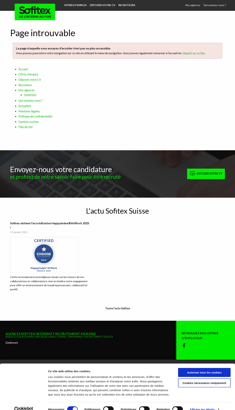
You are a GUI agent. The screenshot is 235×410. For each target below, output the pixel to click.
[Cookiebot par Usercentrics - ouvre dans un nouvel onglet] (24, 403)
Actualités (24, 105)
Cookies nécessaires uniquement (204, 376)
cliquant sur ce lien (193, 53)
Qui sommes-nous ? (215, 5)
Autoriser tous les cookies (204, 365)
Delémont (30, 94)
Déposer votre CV (102, 5)
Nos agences (193, 5)
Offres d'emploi (75, 5)
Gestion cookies (28, 121)
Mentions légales (29, 111)
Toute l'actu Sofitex (117, 307)
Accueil (23, 69)
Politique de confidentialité (35, 116)
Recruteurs (126, 5)
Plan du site (25, 126)
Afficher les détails (202, 402)
